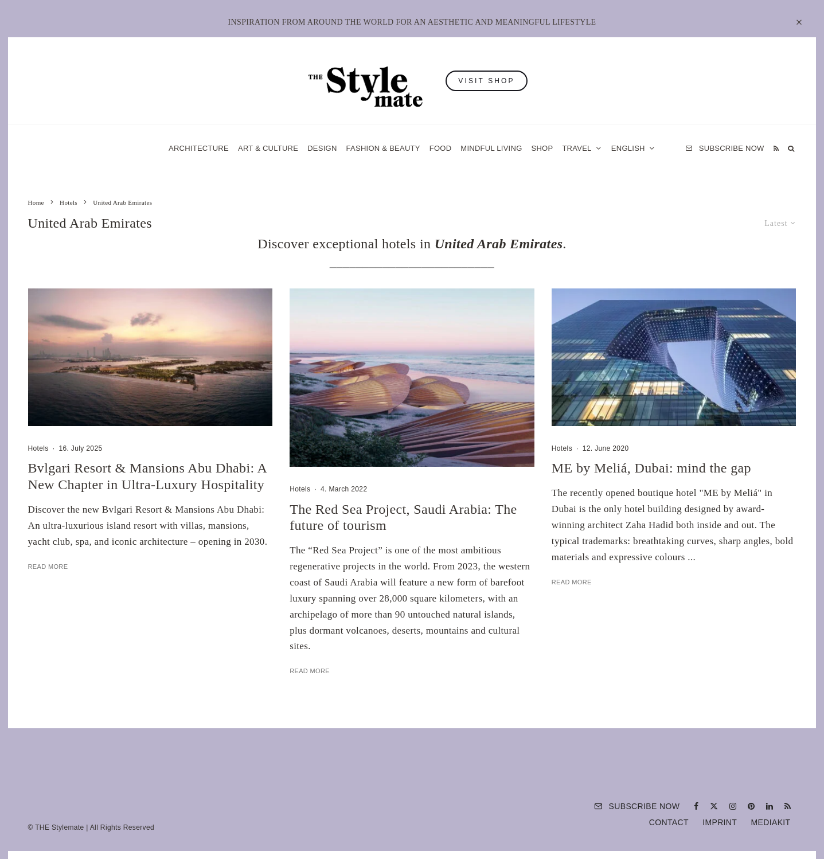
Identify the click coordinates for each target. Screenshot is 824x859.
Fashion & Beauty (383, 148)
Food (440, 148)
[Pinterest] (751, 806)
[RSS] (776, 148)
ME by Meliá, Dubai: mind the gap (651, 467)
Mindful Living (491, 148)
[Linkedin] (769, 806)
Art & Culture (268, 148)
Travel (576, 148)
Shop (542, 148)
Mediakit (771, 822)
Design (322, 148)
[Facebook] (696, 806)
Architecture (199, 148)
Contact (669, 822)
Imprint (719, 822)
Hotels (38, 448)
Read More (48, 566)
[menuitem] (633, 148)
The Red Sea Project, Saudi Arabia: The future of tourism (403, 517)
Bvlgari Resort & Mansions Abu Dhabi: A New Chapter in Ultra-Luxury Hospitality (147, 476)
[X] (714, 806)
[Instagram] (733, 806)
